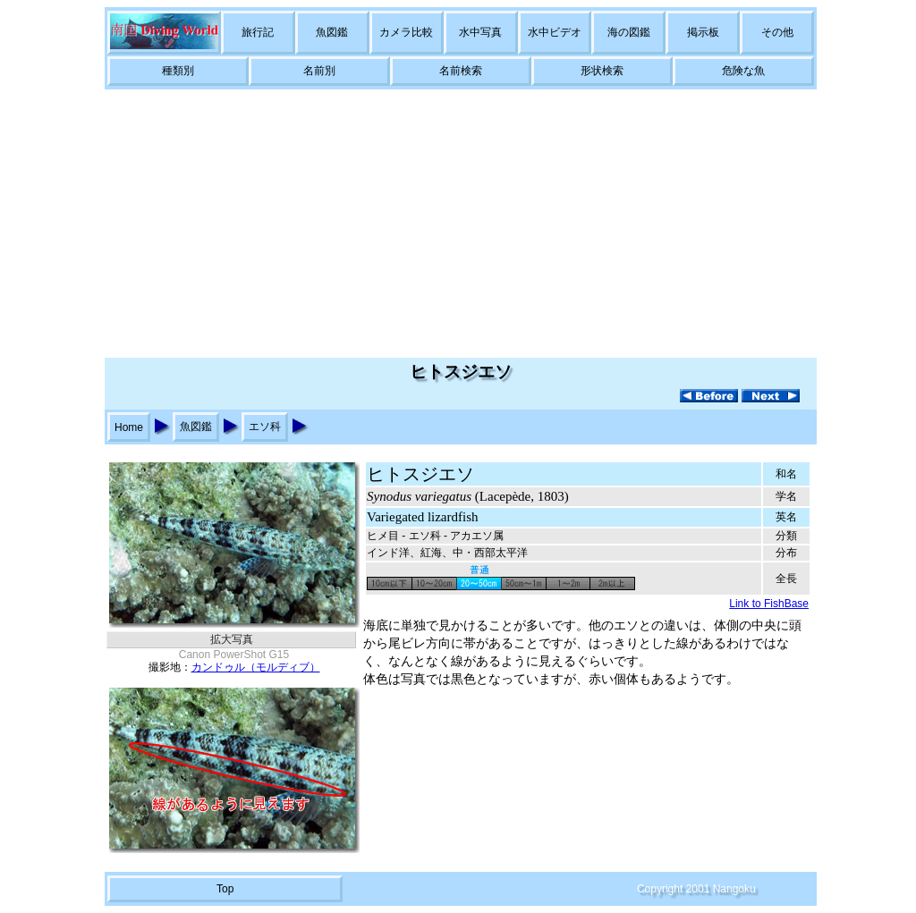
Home (128, 427)
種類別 (178, 70)
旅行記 (258, 32)
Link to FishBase (769, 603)
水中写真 (480, 32)
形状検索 (602, 70)
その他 (777, 32)
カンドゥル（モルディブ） (255, 667)
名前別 (319, 70)
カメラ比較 (406, 32)
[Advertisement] (458, 223)
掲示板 (703, 32)
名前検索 (460, 70)
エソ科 (265, 426)
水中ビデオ (554, 32)
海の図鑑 (628, 32)
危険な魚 (743, 70)
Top (224, 889)
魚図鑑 (332, 32)
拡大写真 (231, 639)
